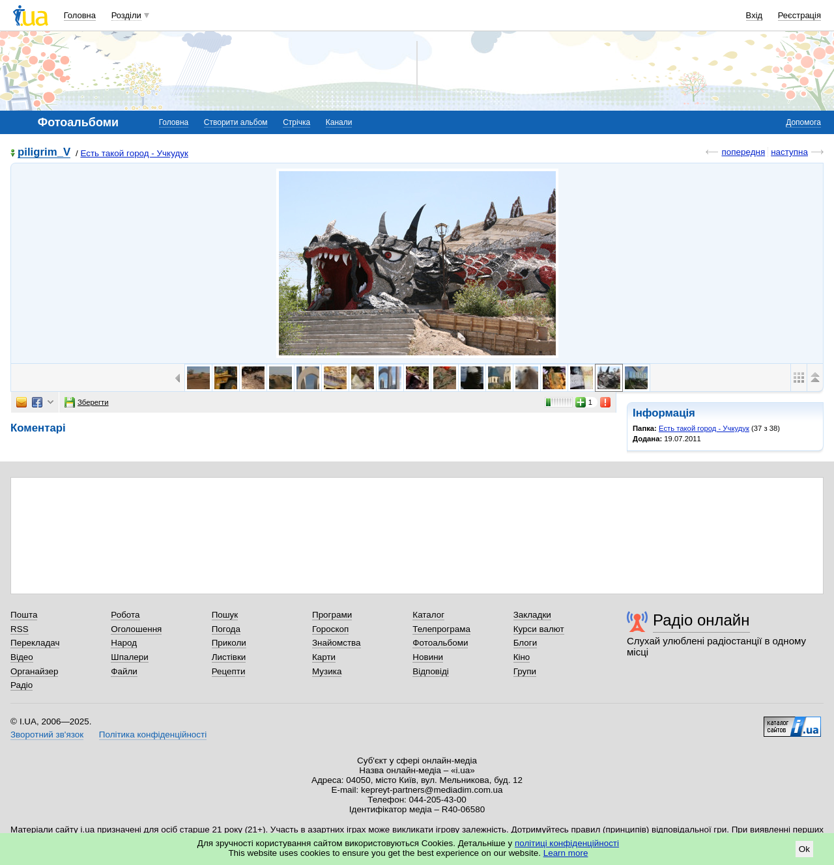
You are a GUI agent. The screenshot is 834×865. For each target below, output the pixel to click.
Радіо (21, 685)
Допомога (803, 122)
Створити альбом (236, 122)
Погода (226, 629)
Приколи (229, 643)
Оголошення (136, 629)
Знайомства (336, 643)
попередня (743, 152)
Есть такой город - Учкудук (134, 153)
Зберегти (87, 402)
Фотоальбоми (440, 643)
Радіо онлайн (701, 620)
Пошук (225, 615)
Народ (124, 643)
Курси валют (538, 629)
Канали (339, 122)
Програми (332, 615)
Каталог (428, 615)
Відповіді (430, 671)
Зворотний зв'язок (46, 734)
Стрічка (296, 122)
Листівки (229, 657)
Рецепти (229, 671)
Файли (124, 671)
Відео (21, 657)
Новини (427, 657)
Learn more (565, 853)
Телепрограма (441, 629)
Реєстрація (799, 15)
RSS (19, 629)
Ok (804, 849)
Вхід (754, 15)
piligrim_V (44, 152)
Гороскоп (330, 629)
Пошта (23, 615)
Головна (80, 15)
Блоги (525, 643)
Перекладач (34, 643)
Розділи (126, 15)
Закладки (532, 615)
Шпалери (129, 657)
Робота (125, 615)
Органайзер (34, 671)
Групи (524, 671)
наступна (789, 152)
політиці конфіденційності (567, 843)
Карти (324, 657)
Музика (326, 671)
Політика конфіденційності (153, 734)
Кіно (521, 657)
